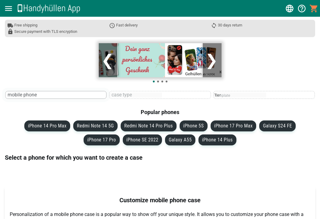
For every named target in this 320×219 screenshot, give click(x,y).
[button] (8, 8)
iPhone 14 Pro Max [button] (47, 125)
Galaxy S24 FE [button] (277, 125)
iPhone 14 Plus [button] (217, 139)
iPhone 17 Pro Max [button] (233, 125)
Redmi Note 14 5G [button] (95, 125)
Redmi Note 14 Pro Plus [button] (149, 125)
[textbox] (56, 95)
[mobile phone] (32, 95)
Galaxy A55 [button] (180, 139)
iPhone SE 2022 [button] (142, 139)
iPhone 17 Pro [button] (102, 139)
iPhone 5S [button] (194, 125)
